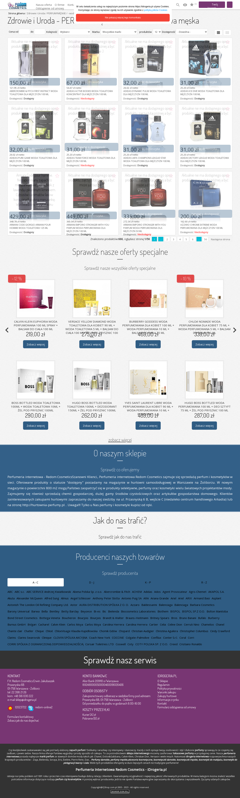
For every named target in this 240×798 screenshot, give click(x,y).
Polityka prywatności (170, 688)
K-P (148, 582)
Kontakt (162, 703)
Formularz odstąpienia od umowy (177, 707)
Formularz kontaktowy (21, 717)
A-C (36, 582)
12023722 (20, 707)
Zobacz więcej (36, 344)
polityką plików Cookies (155, 10)
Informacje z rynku (168, 700)
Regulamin (164, 685)
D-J (92, 582)
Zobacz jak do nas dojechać (23, 720)
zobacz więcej (120, 440)
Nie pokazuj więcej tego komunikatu (123, 17)
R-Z (204, 582)
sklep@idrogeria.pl (26, 700)
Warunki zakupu (167, 692)
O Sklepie (163, 681)
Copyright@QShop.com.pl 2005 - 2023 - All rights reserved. (120, 787)
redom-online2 (43, 707)
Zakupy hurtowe (167, 696)
